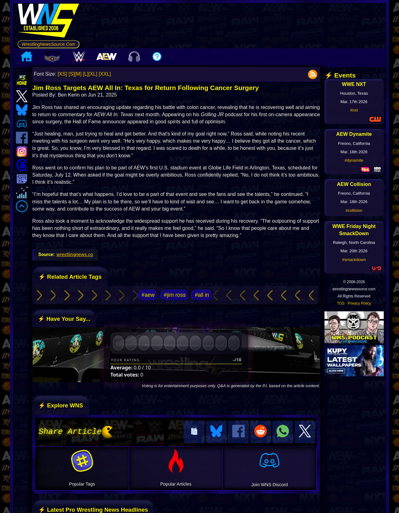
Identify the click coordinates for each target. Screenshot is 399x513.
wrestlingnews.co (74, 254)
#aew (148, 295)
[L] (86, 74)
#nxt (354, 110)
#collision (354, 210)
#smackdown (354, 259)
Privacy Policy (359, 303)
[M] (78, 74)
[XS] (62, 74)
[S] (72, 74)
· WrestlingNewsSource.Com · (48, 44)
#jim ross (174, 295)
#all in (202, 295)
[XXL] (105, 74)
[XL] (93, 74)
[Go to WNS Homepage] (48, 21)
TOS (340, 303)
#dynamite (354, 160)
